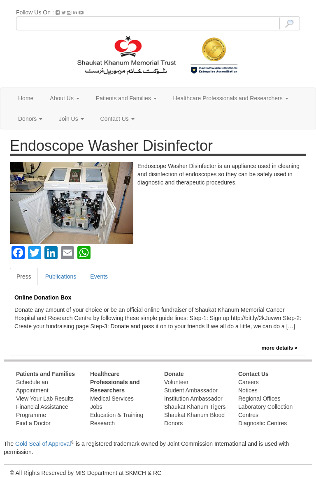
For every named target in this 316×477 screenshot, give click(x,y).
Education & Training (116, 415)
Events (99, 276)
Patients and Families (126, 98)
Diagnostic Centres (262, 423)
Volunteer (176, 382)
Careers (248, 382)
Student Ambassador (191, 390)
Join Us (71, 118)
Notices (248, 390)
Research (102, 423)
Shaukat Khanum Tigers (194, 406)
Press (23, 276)
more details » (279, 348)
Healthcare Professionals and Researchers (230, 98)
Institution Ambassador (193, 398)
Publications (61, 276)
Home (25, 98)
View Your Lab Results (45, 398)
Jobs (96, 406)
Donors (30, 118)
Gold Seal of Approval (43, 443)
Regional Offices (259, 398)
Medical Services (112, 398)
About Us (64, 98)
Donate (174, 374)
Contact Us (117, 118)
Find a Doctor (33, 423)
